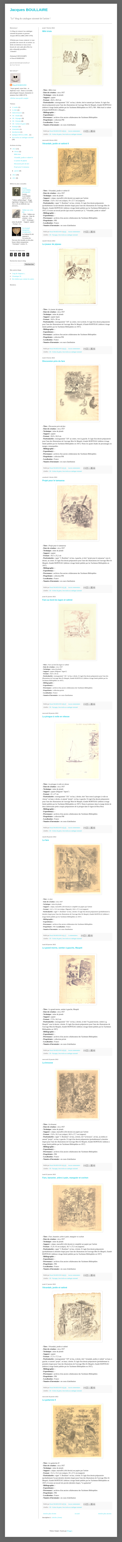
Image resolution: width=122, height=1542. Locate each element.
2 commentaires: (73, 935)
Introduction (16, 132)
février (16, 151)
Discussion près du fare (53, 361)
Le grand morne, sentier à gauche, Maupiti (62, 948)
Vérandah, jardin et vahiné (54, 1287)
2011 (14, 178)
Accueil (77, 1514)
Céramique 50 (16, 276)
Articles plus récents (49, 1514)
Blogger (69, 1531)
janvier (16, 171)
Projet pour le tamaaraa (53, 480)
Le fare (45, 840)
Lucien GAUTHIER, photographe (26, 190)
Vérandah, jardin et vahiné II (55, 143)
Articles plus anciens (104, 1514)
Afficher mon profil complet (19, 98)
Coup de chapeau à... (18, 273)
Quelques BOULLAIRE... (20, 135)
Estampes (15, 126)
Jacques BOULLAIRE (29, 10)
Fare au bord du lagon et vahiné (57, 600)
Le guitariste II (49, 1400)
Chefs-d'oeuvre (17, 113)
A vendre (15, 107)
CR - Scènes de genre (55, 134)
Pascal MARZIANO (19, 85)
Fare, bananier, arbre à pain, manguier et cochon (65, 1178)
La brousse (47, 1063)
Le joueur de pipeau (51, 244)
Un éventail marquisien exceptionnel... (27, 230)
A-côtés (14, 110)
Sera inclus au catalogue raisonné (72, 134)
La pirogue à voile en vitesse (55, 716)
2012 (14, 175)
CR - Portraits (16, 121)
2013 (14, 149)
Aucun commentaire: (74, 131)
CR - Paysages (53, 235)
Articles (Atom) (57, 1517)
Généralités (15, 129)
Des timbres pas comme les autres (23, 279)
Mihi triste (47, 31)
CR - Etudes (16, 116)
